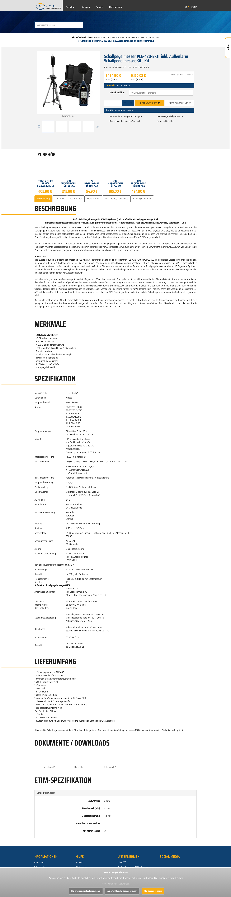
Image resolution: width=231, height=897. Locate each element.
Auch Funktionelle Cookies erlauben (122, 891)
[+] (131, 103)
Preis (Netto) (111, 79)
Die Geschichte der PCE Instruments (134, 867)
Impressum (39, 862)
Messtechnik (109, 37)
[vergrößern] (68, 84)
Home (97, 37)
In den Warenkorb (150, 103)
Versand (79, 862)
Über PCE (122, 862)
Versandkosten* (186, 74)
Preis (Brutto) (137, 79)
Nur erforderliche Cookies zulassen (85, 891)
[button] (39, 126)
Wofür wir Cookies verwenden (115, 884)
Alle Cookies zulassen (153, 891)
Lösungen (85, 7)
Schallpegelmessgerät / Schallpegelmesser (138, 37)
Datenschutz (39, 867)
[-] (125, 103)
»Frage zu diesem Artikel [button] (180, 103)
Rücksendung (82, 867)
